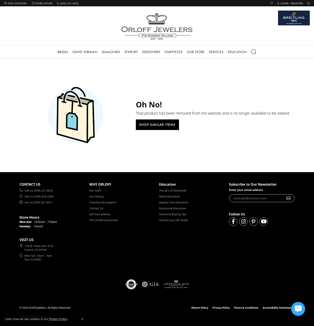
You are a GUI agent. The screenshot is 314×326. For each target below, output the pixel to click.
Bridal (63, 52)
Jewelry (131, 52)
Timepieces (173, 52)
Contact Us (96, 208)
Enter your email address (246, 190)
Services (216, 52)
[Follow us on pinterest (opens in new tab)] (253, 221)
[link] (15, 3)
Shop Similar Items (157, 124)
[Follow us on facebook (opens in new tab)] (233, 221)
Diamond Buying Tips (173, 214)
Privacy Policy (221, 308)
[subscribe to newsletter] (288, 198)
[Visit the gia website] (150, 284)
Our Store (196, 52)
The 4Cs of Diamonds (172, 190)
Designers (151, 52)
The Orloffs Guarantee (103, 220)
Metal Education (169, 196)
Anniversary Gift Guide (173, 220)
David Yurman (85, 52)
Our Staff (95, 190)
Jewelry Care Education (173, 202)
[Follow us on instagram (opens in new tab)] (243, 221)
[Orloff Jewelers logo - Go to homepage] (157, 26)
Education (237, 52)
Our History (96, 196)
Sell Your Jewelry (99, 214)
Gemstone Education (172, 208)
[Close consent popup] (82, 319)
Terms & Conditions (246, 308)
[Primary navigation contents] (157, 52)
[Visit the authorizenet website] (131, 284)
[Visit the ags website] (176, 284)
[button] (271, 3)
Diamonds (111, 52)
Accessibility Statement (277, 308)
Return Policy (199, 308)
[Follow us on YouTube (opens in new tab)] (263, 221)
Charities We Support (102, 202)
